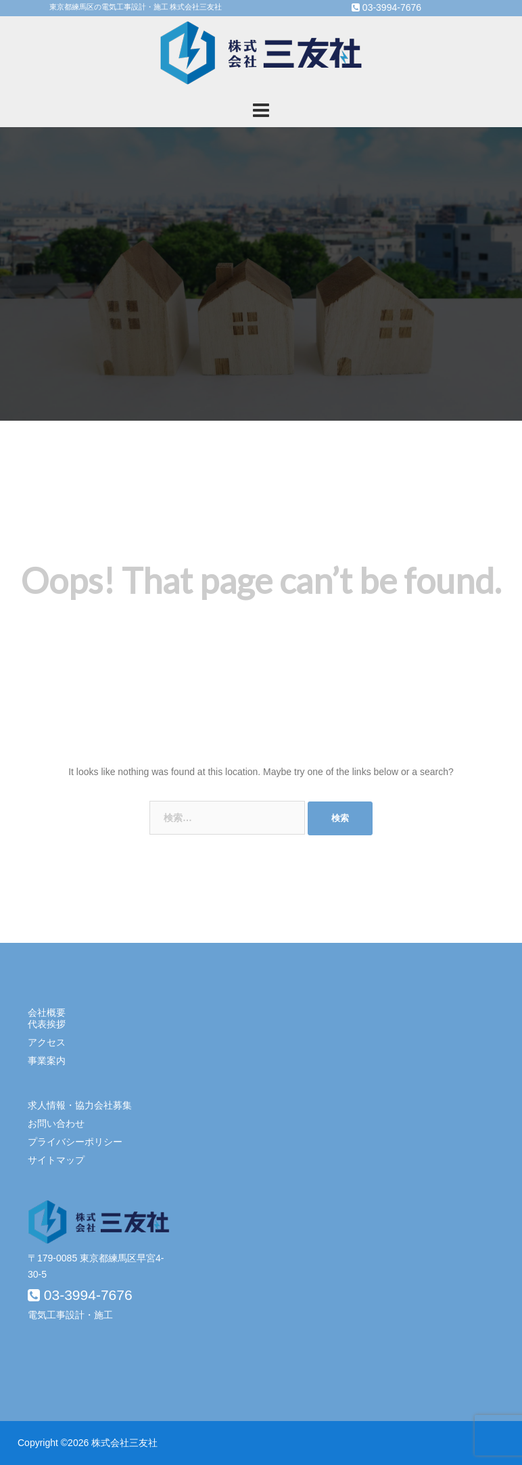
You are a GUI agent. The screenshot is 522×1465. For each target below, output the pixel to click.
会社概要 (47, 1012)
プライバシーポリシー (75, 1141)
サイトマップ (56, 1160)
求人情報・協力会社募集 (80, 1105)
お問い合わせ (56, 1123)
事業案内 (47, 1060)
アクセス (47, 1042)
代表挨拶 (47, 1024)
